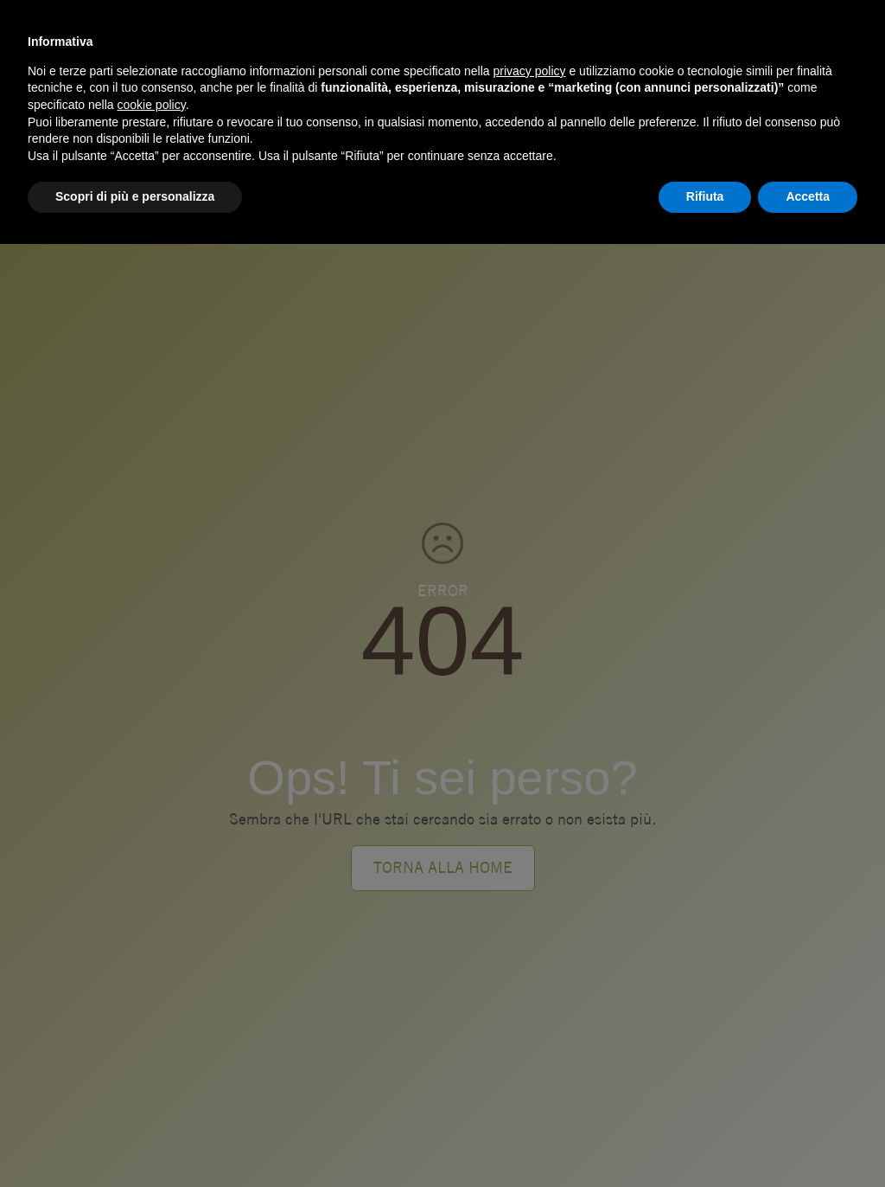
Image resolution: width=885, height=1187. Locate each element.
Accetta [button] (808, 196)
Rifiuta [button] (705, 196)
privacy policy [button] (529, 71)
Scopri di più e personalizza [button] (134, 196)
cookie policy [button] (152, 105)
